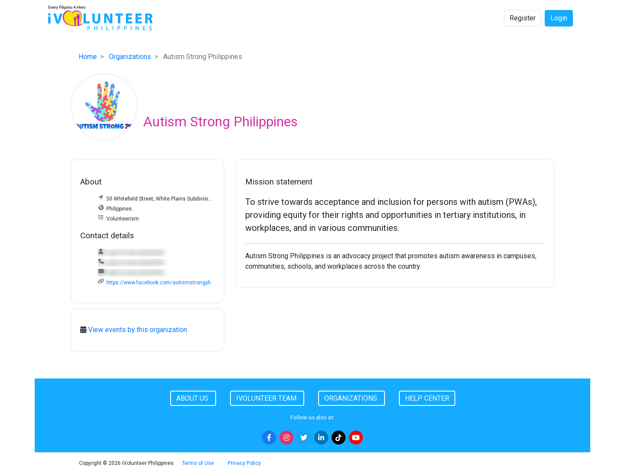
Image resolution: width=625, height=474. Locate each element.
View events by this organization (137, 330)
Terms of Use (198, 463)
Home (88, 57)
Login (558, 18)
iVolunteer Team (267, 398)
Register (523, 18)
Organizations (130, 57)
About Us (193, 398)
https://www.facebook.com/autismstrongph (158, 283)
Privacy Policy (244, 463)
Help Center (427, 398)
